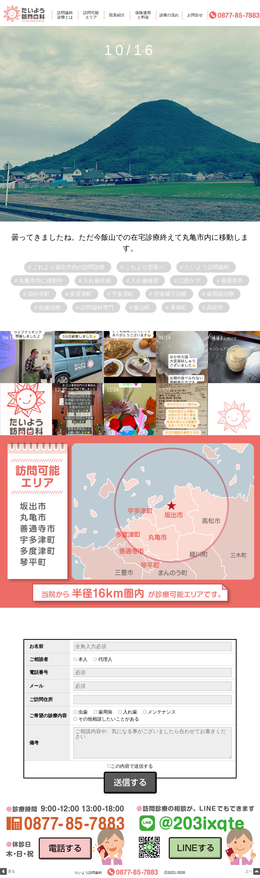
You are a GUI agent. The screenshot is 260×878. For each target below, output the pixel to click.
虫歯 (83, 712)
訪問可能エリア (91, 15)
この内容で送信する (130, 766)
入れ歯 (130, 712)
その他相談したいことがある (109, 719)
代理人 (105, 659)
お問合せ (195, 15)
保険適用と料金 (143, 15)
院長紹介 (117, 15)
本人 (83, 659)
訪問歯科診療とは (65, 15)
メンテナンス (161, 712)
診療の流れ (169, 15)
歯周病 (105, 712)
